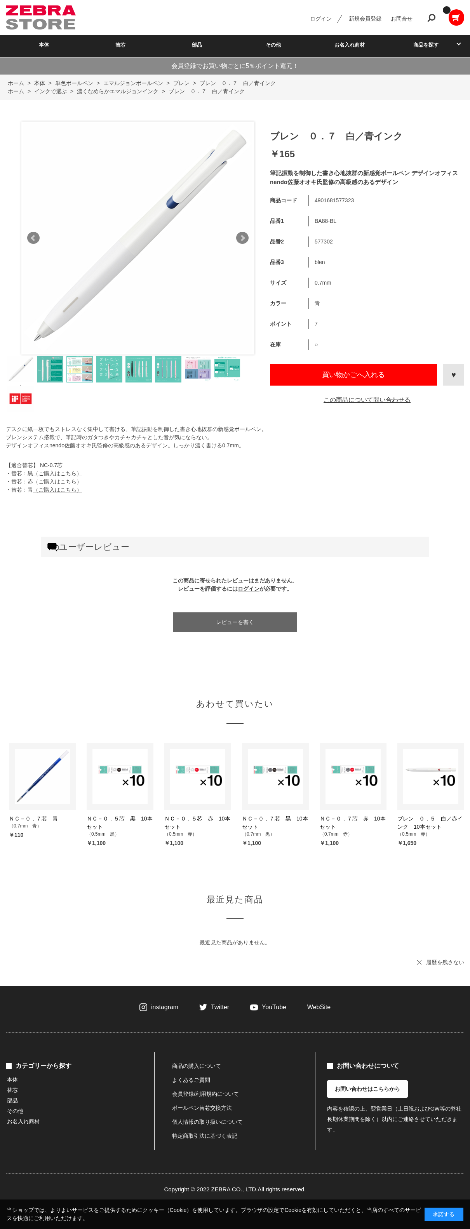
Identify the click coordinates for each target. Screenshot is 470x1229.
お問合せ (402, 19)
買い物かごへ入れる (353, 375)
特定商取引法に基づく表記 (204, 1136)
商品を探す (426, 45)
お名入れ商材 (349, 45)
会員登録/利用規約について (205, 1094)
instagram (164, 1007)
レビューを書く (235, 622)
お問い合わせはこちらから (367, 1089)
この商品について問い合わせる (367, 399)
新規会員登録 (365, 19)
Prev (33, 238)
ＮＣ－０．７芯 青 (33, 818)
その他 (273, 45)
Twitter (220, 1007)
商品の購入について (196, 1066)
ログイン (321, 19)
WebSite (319, 1007)
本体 (44, 45)
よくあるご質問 (191, 1080)
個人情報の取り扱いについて (207, 1122)
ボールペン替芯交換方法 (202, 1108)
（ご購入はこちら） (57, 473)
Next (242, 238)
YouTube (274, 1007)
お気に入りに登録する (453, 375)
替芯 (120, 45)
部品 (197, 45)
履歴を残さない (445, 962)
